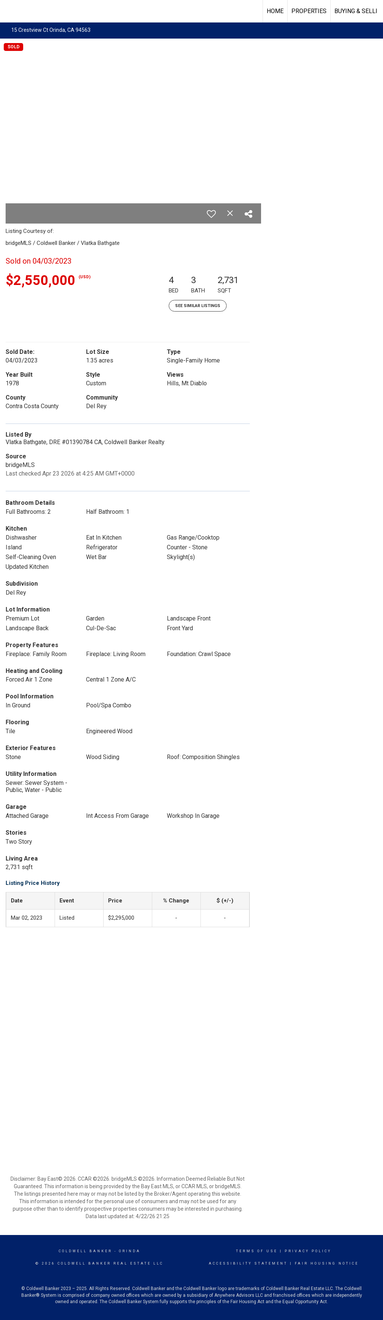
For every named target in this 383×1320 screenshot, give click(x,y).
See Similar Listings (197, 305)
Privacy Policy (308, 1251)
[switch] (211, 213)
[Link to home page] (9, 10)
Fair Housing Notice (327, 1263)
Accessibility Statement (248, 1263)
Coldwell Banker (85, 1251)
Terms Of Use (257, 1251)
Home (275, 11)
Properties (309, 11)
